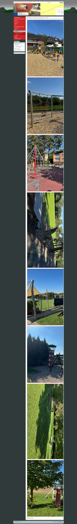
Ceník (15, 29)
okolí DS (17, 34)
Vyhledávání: (49, 2)
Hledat (61, 2)
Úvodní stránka (29, 17)
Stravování (16, 28)
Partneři (15, 37)
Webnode (61, 521)
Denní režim (16, 22)
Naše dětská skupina (40, 17)
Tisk (30, 2)
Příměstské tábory (17, 38)
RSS (27, 2)
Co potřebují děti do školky (19, 26)
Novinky (15, 20)
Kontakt (15, 35)
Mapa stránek (23, 2)
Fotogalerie (34, 17)
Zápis (15, 25)
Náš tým (15, 23)
